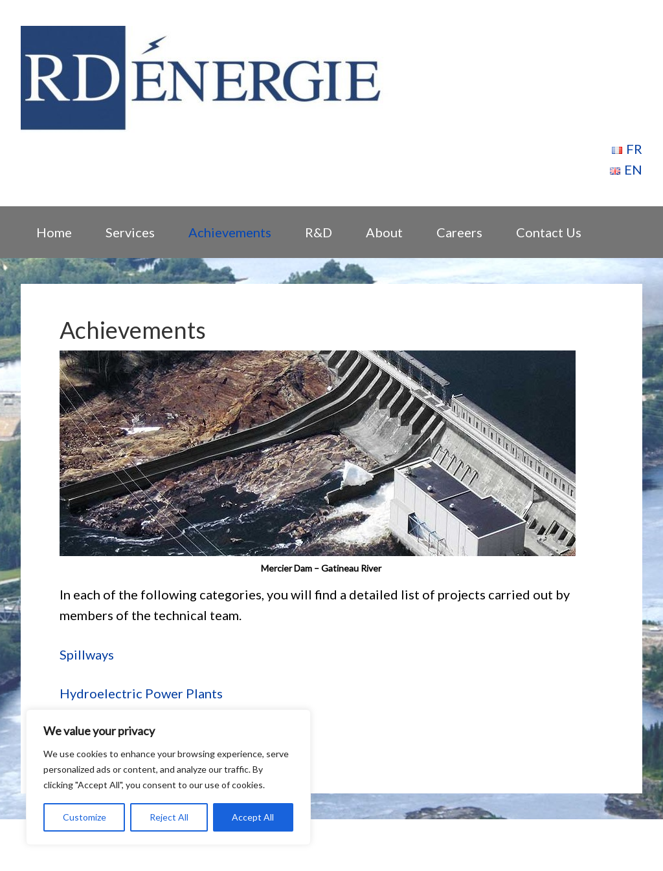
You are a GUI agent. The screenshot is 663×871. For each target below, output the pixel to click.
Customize (84, 817)
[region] (168, 777)
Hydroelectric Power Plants (141, 693)
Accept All (253, 817)
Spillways (87, 654)
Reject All (169, 817)
